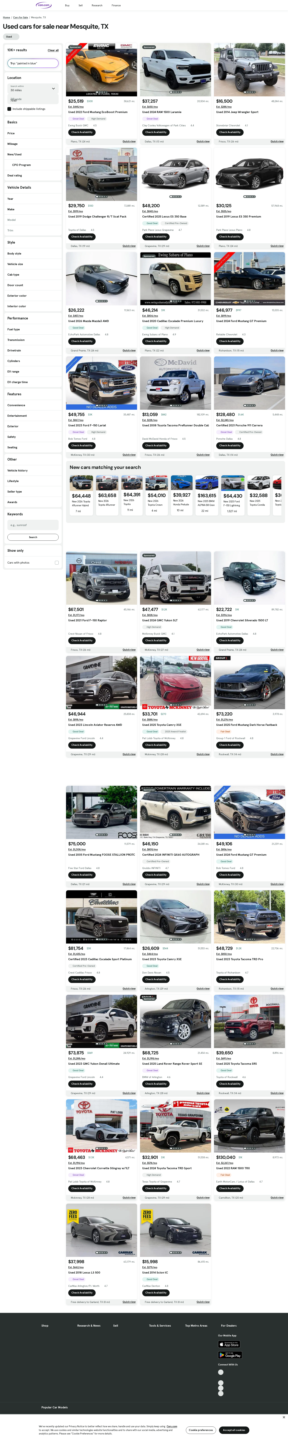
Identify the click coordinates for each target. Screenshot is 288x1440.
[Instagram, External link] (220, 1388)
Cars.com (172, 1426)
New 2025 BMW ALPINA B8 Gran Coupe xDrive (206, 505)
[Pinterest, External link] (220, 1393)
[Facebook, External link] (220, 1377)
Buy (67, 5)
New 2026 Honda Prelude (181, 502)
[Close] (284, 1417)
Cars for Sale (20, 17)
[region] (144, 1427)
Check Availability (81, 132)
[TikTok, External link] (220, 1372)
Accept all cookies (234, 1430)
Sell (80, 5)
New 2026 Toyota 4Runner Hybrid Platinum (81, 505)
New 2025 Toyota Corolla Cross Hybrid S (257, 504)
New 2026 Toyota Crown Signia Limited (155, 504)
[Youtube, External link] (220, 1383)
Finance (116, 5)
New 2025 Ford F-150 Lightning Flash (231, 505)
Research (97, 5)
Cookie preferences (201, 1430)
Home (6, 17)
